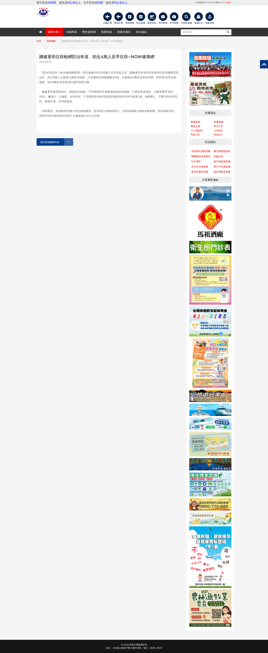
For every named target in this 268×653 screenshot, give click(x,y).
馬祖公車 (195, 134)
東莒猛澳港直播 (199, 171)
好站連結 (141, 32)
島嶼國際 (51, 41)
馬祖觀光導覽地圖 (200, 151)
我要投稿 (106, 32)
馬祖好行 (218, 134)
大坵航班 (218, 130)
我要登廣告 (124, 32)
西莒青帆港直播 (222, 171)
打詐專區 (196, 161)
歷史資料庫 (89, 32)
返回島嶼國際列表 (56, 142)
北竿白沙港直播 (199, 166)
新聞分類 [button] (54, 32)
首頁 (39, 41)
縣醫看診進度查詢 (200, 156)
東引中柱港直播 (222, 166)
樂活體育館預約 (222, 151)
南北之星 (218, 126)
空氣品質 (218, 156)
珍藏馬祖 (71, 32)
